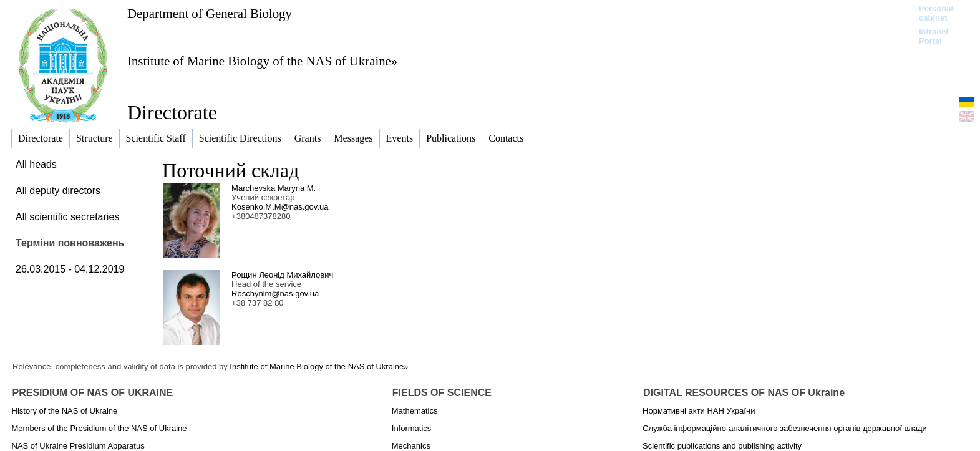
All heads (36, 164)
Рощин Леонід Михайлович (282, 274)
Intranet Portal (934, 36)
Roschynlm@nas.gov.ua (275, 293)
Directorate (172, 112)
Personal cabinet (936, 13)
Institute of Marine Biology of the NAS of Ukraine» (262, 61)
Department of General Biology (209, 13)
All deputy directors (58, 190)
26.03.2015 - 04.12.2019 (70, 269)
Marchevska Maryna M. (273, 188)
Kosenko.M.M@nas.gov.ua (279, 206)
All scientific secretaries (67, 216)
